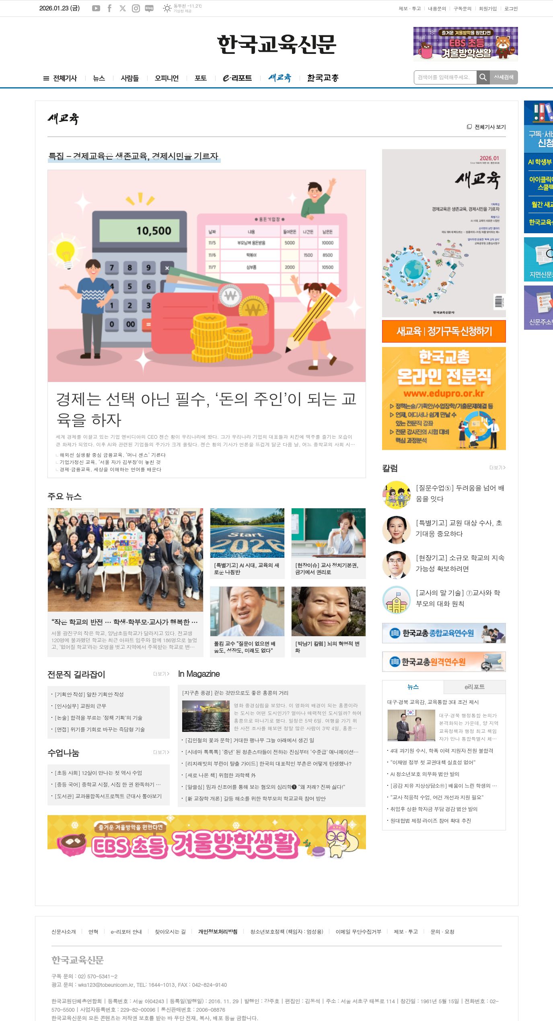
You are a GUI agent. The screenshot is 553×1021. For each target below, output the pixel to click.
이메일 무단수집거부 (359, 931)
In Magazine (198, 673)
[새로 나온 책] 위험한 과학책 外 (220, 775)
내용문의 (437, 8)
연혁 (93, 931)
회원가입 (488, 8)
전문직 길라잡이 (76, 674)
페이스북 (109, 8)
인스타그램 (136, 8)
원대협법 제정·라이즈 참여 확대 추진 (431, 820)
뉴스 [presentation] (412, 686)
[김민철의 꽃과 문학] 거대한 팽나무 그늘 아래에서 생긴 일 (249, 740)
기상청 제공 (182, 11)
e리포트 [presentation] (475, 686)
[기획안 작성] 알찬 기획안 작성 (89, 694)
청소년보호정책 (286, 931)
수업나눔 (63, 753)
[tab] (413, 687)
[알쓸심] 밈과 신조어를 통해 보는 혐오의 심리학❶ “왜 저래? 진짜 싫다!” (265, 787)
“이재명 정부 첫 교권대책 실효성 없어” (433, 762)
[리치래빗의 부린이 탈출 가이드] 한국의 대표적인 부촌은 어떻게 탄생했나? (268, 763)
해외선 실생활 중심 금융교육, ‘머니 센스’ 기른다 (113, 454)
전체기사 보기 (490, 127)
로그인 (511, 8)
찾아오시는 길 (170, 931)
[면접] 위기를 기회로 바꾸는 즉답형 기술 (100, 729)
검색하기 (483, 77)
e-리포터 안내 (126, 931)
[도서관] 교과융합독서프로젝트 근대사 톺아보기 (108, 796)
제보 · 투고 (410, 8)
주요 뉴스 (64, 496)
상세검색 (504, 77)
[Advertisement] (83, 43)
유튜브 (96, 8)
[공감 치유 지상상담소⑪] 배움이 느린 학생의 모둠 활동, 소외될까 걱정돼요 (446, 785)
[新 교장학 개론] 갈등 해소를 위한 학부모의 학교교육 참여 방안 (256, 798)
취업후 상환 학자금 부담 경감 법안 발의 (434, 809)
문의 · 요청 (442, 931)
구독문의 (462, 8)
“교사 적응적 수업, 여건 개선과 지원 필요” (437, 797)
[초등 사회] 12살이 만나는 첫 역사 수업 (98, 773)
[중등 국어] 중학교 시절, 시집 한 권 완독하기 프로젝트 (110, 784)
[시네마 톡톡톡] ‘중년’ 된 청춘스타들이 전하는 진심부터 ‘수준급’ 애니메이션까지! (273, 752)
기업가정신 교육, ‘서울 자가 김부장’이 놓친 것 (110, 461)
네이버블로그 (149, 8)
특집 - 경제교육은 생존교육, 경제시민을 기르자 (133, 156)
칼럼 (390, 468)
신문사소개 (63, 931)
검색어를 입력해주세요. (444, 77)
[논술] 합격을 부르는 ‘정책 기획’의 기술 (99, 717)
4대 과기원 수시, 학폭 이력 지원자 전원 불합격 (442, 750)
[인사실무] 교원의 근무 (81, 706)
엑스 (123, 8)
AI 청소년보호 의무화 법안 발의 (425, 774)
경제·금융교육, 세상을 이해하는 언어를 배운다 (111, 469)
